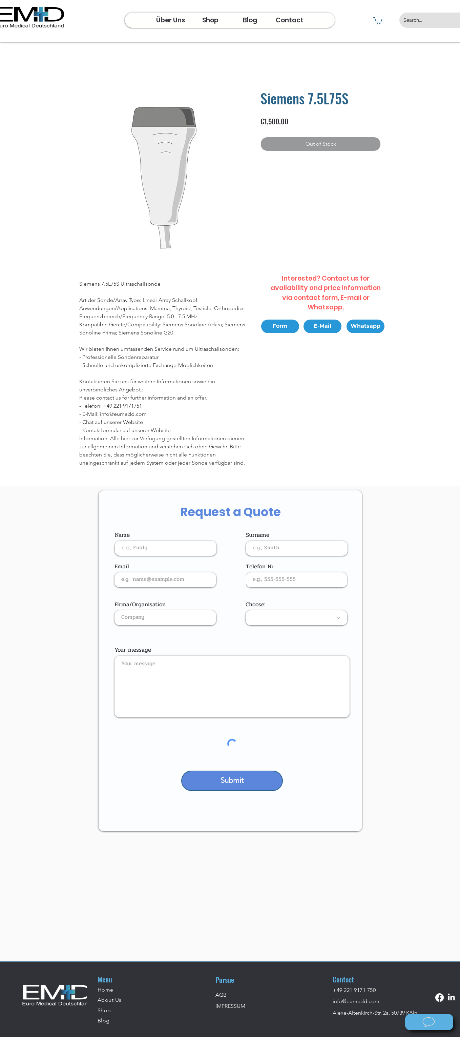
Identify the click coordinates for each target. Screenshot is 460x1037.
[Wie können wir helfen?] (429, 1022)
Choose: (255, 604)
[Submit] (232, 781)
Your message (132, 650)
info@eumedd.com (356, 1001)
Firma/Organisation (140, 604)
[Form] (280, 326)
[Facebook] (439, 997)
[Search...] (427, 20)
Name (122, 535)
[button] (377, 20)
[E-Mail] (322, 326)
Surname (257, 535)
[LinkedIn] (451, 997)
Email (121, 566)
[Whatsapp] (365, 326)
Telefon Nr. (260, 566)
